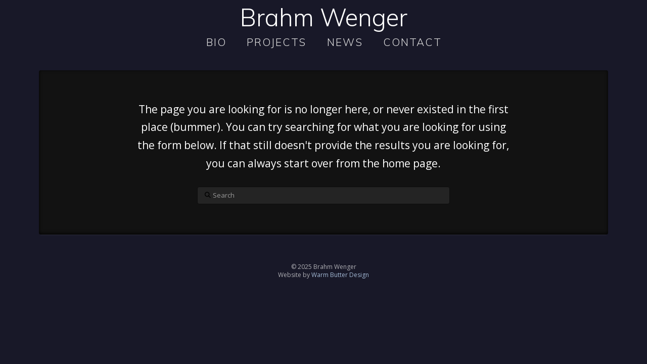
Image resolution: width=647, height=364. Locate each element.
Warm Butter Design (340, 274)
